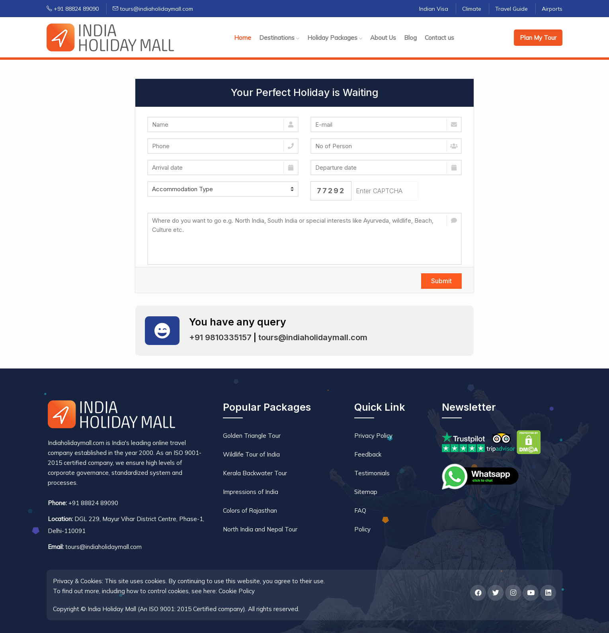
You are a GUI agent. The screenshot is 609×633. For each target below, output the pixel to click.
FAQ (360, 510)
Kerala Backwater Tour (255, 473)
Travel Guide (511, 8)
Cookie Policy (237, 591)
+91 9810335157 (220, 337)
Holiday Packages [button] (334, 37)
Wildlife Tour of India (251, 454)
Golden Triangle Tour (252, 435)
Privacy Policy (373, 435)
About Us (383, 37)
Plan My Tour (538, 37)
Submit (441, 281)
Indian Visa (433, 8)
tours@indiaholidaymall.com (153, 8)
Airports (552, 8)
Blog (410, 37)
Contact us (439, 37)
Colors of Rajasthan (250, 510)
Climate (471, 8)
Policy (362, 529)
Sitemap (365, 492)
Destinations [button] (279, 37)
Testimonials (372, 473)
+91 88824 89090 (73, 8)
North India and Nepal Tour (260, 529)
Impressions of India (250, 492)
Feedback (367, 454)
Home (242, 37)
